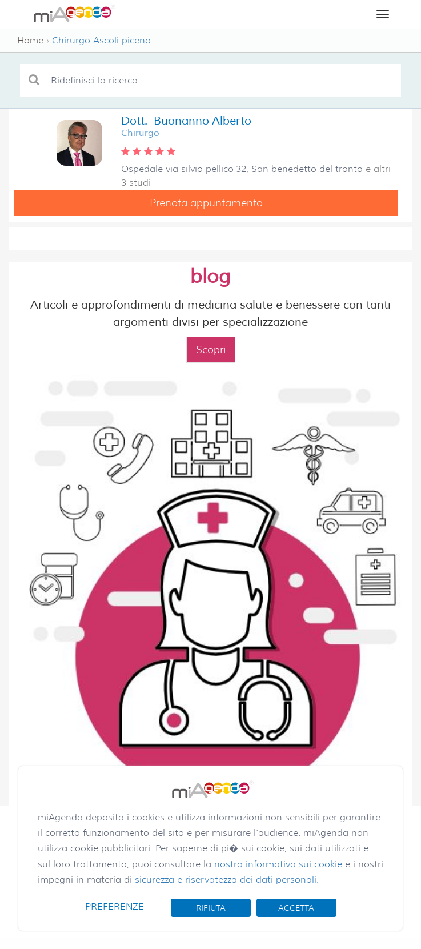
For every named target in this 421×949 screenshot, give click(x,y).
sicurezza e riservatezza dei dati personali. (227, 879)
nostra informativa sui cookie (278, 864)
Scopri (211, 349)
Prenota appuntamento (206, 203)
